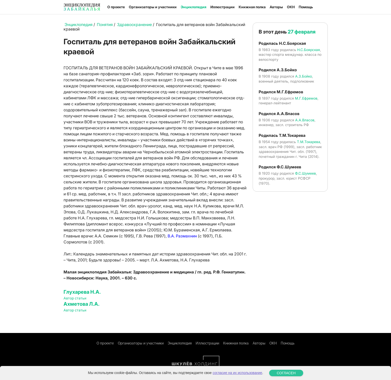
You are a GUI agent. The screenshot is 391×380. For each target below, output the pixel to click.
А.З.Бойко (303, 76)
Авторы (276, 7)
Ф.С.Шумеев (305, 173)
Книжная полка (252, 7)
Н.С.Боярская (308, 50)
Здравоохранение (134, 24)
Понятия (105, 24)
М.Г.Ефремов (306, 98)
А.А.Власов (304, 120)
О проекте (116, 7)
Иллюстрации (222, 7)
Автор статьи (75, 298)
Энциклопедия (193, 7)
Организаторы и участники (153, 7)
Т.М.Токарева (308, 142)
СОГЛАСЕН (286, 373)
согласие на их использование (237, 373)
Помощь (306, 7)
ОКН (291, 7)
